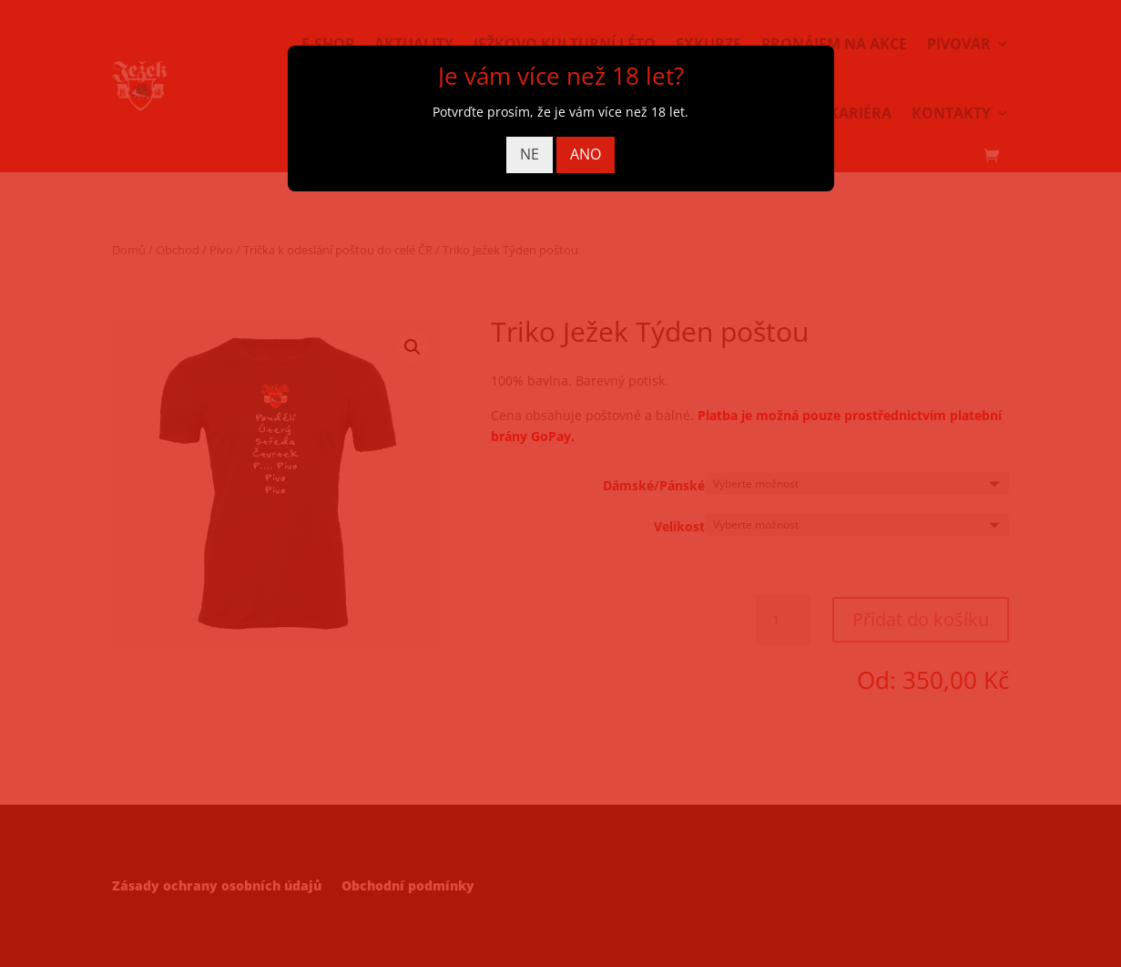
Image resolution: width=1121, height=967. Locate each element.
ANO (585, 154)
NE (529, 154)
